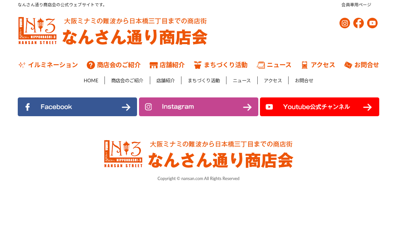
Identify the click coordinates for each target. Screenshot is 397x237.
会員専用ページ (356, 4)
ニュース (274, 65)
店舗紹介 (167, 65)
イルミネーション (48, 65)
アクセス (317, 65)
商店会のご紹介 (114, 65)
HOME (81, 80)
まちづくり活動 (220, 65)
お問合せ (361, 65)
